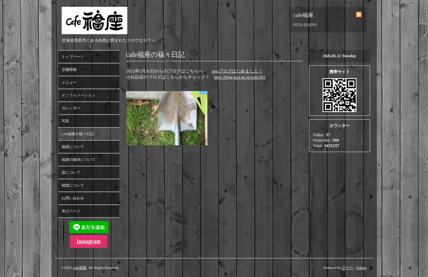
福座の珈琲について (78, 159)
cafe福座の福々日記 (78, 134)
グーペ (347, 267)
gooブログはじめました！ (237, 70)
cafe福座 (79, 267)
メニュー (69, 82)
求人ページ (71, 211)
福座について (73, 147)
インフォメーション (78, 95)
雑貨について (73, 185)
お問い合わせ (73, 198)
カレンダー (71, 108)
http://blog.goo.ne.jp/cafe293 (239, 77)
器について (71, 172)
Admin (361, 267)
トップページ (73, 57)
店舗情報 (69, 69)
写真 (65, 121)
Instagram (89, 241)
